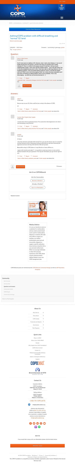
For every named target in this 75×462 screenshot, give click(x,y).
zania (19, 80)
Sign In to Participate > (37, 187)
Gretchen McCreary (41, 80)
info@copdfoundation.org (37, 418)
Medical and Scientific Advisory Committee (37, 353)
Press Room (36, 315)
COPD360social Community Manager (41, 267)
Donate (61, 7)
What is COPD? (37, 338)
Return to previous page (16, 41)
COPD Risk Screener (37, 348)
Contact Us (37, 350)
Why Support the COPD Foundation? (37, 345)
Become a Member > (37, 180)
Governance (36, 325)
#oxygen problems (17, 49)
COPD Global (36, 319)
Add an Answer (27, 85)
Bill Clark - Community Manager (28, 80)
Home (10, 23)
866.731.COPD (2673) (39, 410)
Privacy (41, 455)
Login (64, 1)
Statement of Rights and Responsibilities (37, 457)
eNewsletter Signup (37, 445)
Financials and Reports (36, 322)
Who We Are (36, 312)
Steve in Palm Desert (22, 58)
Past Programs (36, 328)
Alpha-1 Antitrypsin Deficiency (37, 356)
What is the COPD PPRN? (37, 340)
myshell (62, 47)
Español (37, 359)
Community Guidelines (50, 455)
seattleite (30, 158)
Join (60, 1)
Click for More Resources (33, 29)
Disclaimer (34, 455)
